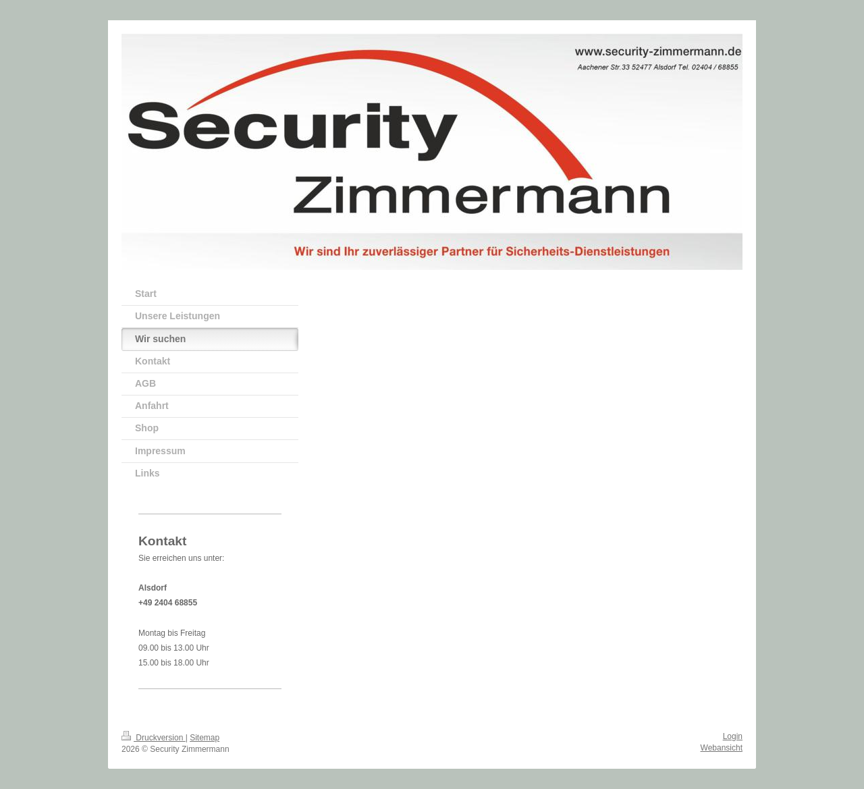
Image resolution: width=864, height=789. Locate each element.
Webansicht (721, 748)
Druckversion (154, 737)
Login (732, 736)
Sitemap (204, 737)
